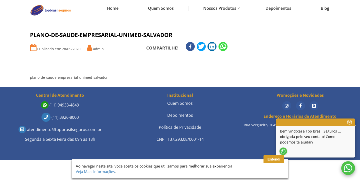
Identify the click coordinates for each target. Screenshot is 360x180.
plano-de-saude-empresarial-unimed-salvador (69, 77)
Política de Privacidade (180, 127)
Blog (325, 8)
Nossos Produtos (219, 8)
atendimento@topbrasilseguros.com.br (60, 129)
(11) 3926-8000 (60, 117)
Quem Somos (161, 8)
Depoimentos (278, 8)
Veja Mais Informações (95, 171)
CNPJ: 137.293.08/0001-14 (180, 139)
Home (112, 8)
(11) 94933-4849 (60, 105)
